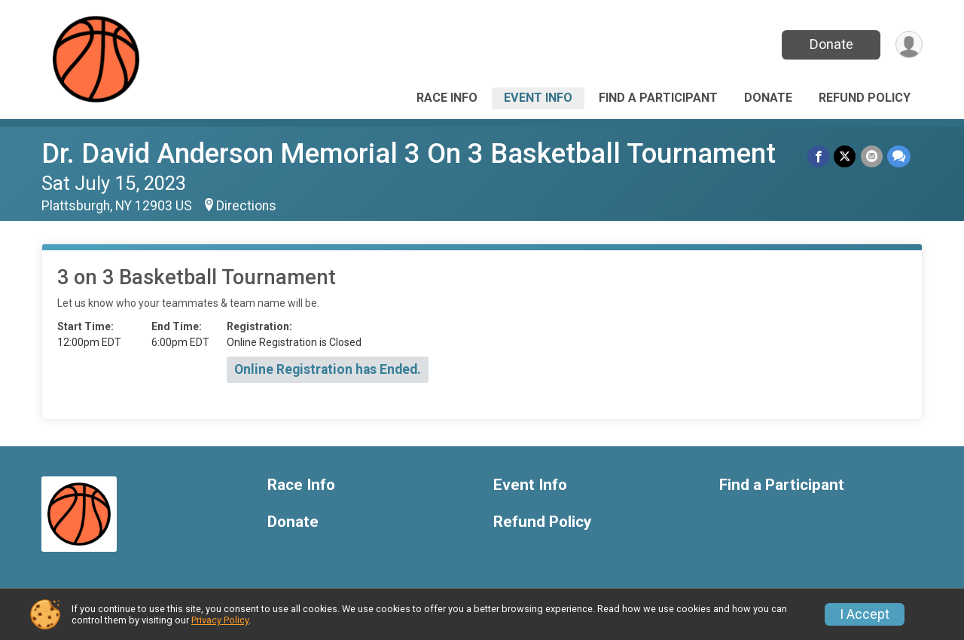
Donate (831, 44)
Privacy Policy (220, 620)
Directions (246, 205)
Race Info (446, 97)
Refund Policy (865, 97)
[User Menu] (909, 45)
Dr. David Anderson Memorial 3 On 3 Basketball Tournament (408, 153)
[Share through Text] (899, 156)
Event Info (538, 97)
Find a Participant (658, 97)
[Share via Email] (872, 156)
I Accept (864, 614)
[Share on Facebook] (819, 156)
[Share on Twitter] (845, 156)
